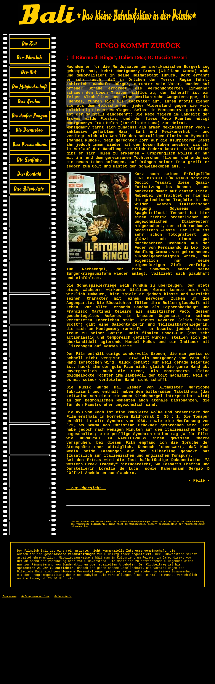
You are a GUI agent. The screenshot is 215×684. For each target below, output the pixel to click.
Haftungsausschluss (35, 679)
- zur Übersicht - (86, 558)
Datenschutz (62, 679)
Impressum (9, 679)
